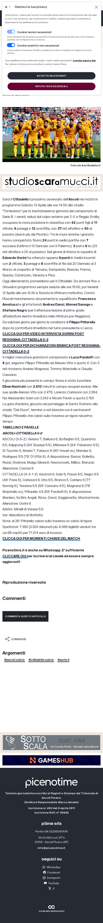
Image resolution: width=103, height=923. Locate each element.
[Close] (96, 7)
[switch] (11, 45)
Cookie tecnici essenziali (34, 32)
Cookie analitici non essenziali (38, 45)
